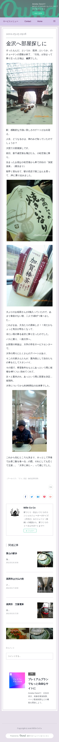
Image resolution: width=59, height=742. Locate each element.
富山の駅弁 (11, 553)
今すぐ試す (38, 13)
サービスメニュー (10, 21)
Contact (28, 21)
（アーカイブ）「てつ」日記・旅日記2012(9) (22, 478)
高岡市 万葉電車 (15, 604)
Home (39, 21)
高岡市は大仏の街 (15, 579)
